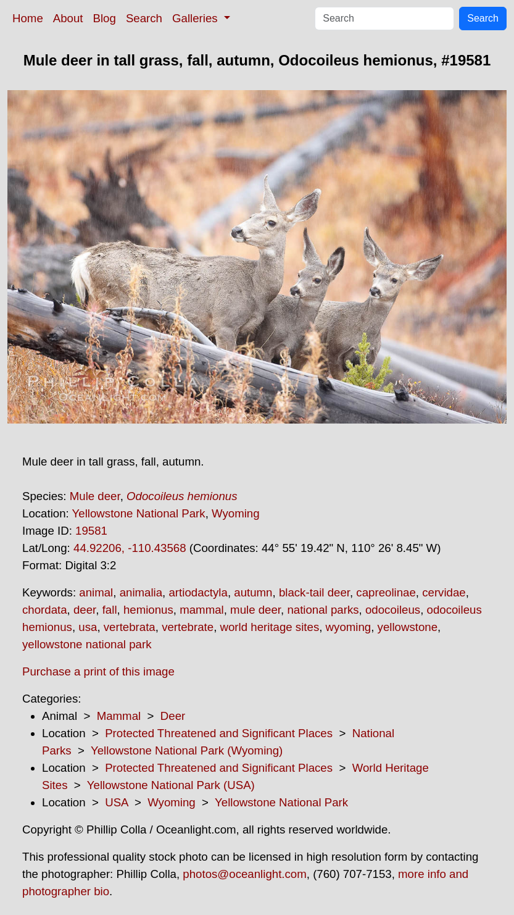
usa (87, 626)
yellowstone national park (87, 644)
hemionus (148, 609)
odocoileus (392, 609)
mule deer (255, 609)
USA (116, 802)
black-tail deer (314, 592)
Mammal (119, 715)
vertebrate (187, 626)
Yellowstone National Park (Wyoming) (187, 750)
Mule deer (95, 496)
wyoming (348, 626)
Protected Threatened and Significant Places (219, 733)
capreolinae (385, 592)
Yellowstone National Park (138, 513)
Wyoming (236, 513)
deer (84, 609)
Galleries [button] (196, 18)
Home (27, 18)
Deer (172, 715)
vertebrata (129, 626)
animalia (141, 592)
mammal (202, 609)
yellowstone (407, 626)
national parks (323, 609)
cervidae (444, 592)
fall (109, 609)
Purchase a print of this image (98, 671)
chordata (44, 609)
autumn (253, 592)
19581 (91, 530)
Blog (104, 18)
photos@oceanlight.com (244, 873)
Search (144, 18)
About (68, 18)
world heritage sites (270, 626)
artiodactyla (197, 592)
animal (96, 592)
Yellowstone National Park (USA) (171, 785)
